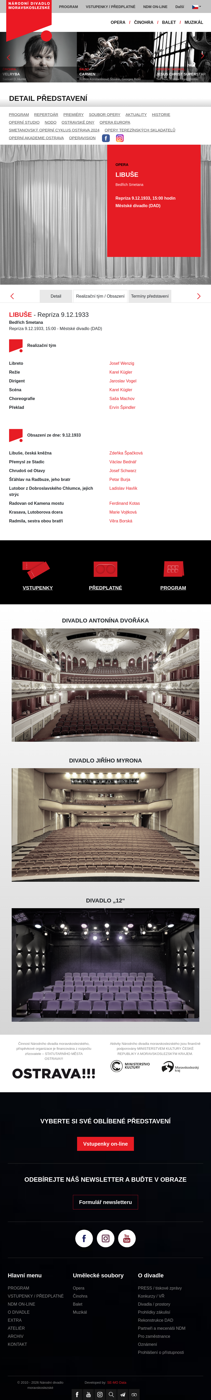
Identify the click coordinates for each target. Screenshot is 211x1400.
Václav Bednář (123, 462)
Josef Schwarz (123, 470)
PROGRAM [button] (68, 7)
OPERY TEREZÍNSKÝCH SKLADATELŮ (140, 130)
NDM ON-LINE (21, 1304)
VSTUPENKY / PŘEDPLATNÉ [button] (110, 7)
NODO (50, 122)
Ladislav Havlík (124, 488)
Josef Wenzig (122, 363)
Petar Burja (120, 479)
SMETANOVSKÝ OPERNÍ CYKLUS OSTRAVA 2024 (54, 130)
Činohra (80, 1296)
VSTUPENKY (38, 588)
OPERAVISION (82, 138)
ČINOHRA (144, 22)
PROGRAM (19, 114)
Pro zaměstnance (154, 1336)
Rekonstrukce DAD (155, 1320)
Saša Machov (122, 398)
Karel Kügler (121, 372)
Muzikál (80, 1312)
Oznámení (147, 1344)
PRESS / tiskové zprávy (160, 1288)
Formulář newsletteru (105, 1202)
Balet (77, 1304)
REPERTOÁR (46, 114)
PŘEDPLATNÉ (105, 588)
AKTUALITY (136, 114)
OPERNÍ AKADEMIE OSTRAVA (36, 138)
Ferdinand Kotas (125, 503)
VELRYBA (11, 74)
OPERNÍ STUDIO (24, 122)
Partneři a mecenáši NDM (161, 1328)
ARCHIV (15, 1336)
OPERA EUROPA (115, 122)
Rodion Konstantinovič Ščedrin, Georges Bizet (110, 79)
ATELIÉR (16, 1328)
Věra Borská (121, 521)
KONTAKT (17, 1344)
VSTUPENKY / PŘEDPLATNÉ (36, 1296)
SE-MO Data (116, 1382)
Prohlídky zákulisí (154, 1312)
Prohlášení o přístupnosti (161, 1352)
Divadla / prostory (154, 1304)
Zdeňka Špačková (126, 453)
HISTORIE (161, 114)
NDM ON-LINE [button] (155, 7)
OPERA (118, 22)
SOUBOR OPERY (104, 114)
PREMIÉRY (73, 114)
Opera (78, 1288)
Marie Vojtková (123, 512)
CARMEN (87, 74)
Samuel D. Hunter (14, 79)
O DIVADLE (19, 1312)
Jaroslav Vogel (123, 381)
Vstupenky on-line (105, 1144)
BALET (169, 22)
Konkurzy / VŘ (151, 1296)
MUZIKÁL (194, 22)
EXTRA (15, 1320)
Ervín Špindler (123, 407)
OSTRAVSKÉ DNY (78, 122)
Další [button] (179, 7)
